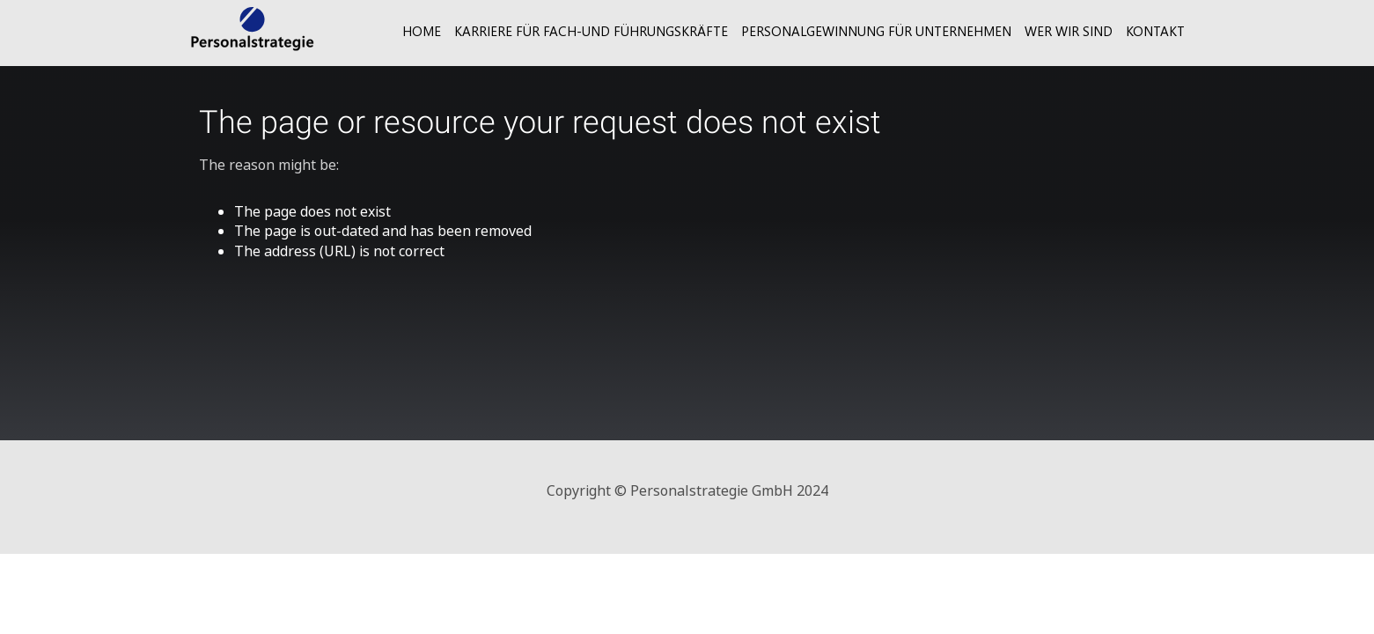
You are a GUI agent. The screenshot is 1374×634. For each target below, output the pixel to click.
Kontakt (1155, 31)
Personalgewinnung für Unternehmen (876, 31)
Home (421, 31)
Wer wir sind (1069, 31)
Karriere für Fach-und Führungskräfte (591, 31)
